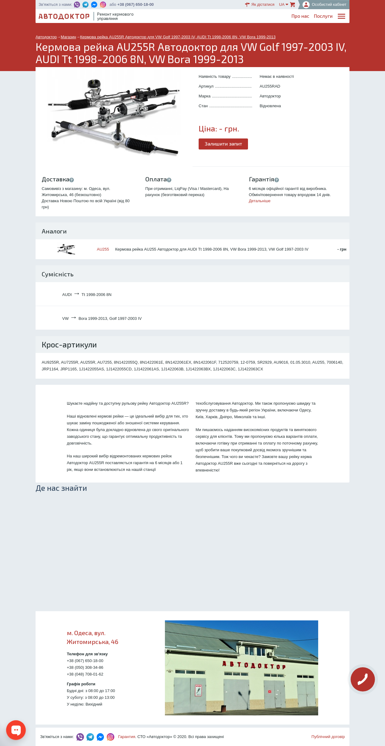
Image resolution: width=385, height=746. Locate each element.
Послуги (200, 17)
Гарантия (126, 736)
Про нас (177, 17)
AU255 (103, 249)
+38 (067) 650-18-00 (135, 4)
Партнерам (291, 17)
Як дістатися (259, 4)
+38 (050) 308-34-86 (85, 667)
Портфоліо (321, 17)
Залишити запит (223, 143)
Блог (219, 17)
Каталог (238, 17)
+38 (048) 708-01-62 (85, 674)
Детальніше (260, 201)
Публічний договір (328, 736)
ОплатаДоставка (263, 17)
